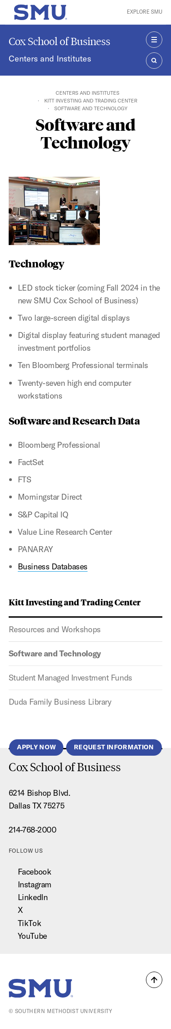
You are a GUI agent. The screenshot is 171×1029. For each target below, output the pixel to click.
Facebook (34, 871)
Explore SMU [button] (144, 12)
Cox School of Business (59, 41)
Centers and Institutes (50, 58)
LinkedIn (32, 897)
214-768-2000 (33, 829)
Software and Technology (55, 653)
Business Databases (53, 566)
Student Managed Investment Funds (70, 677)
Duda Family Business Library (60, 701)
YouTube (32, 936)
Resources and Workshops (55, 629)
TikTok (29, 923)
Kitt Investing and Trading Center (90, 100)
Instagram (35, 884)
